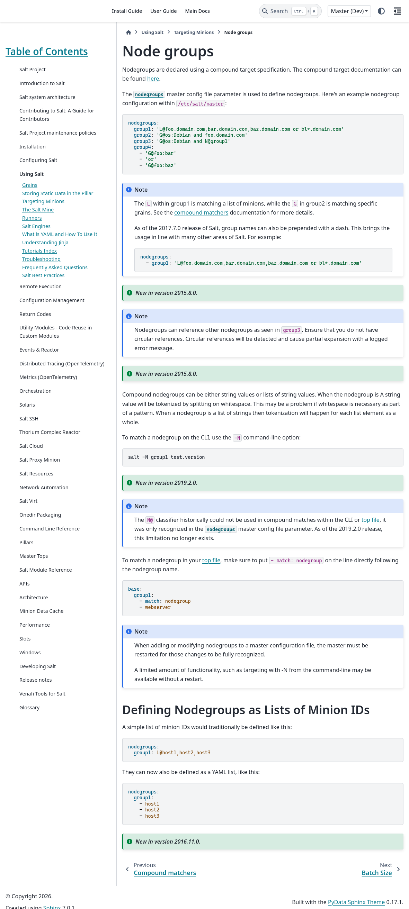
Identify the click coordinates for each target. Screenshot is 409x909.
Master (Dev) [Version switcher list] (347, 11)
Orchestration (35, 415)
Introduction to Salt (42, 83)
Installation (32, 154)
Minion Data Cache (41, 636)
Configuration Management (52, 316)
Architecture (33, 622)
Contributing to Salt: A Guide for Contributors (52, 114)
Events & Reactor (39, 366)
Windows (30, 677)
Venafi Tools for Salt (42, 718)
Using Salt (31, 182)
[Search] (290, 11)
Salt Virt (28, 525)
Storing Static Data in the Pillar (57, 201)
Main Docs (197, 11)
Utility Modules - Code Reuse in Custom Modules (52, 348)
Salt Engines (36, 234)
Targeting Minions (43, 209)
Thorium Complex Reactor (49, 457)
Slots (24, 663)
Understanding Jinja (45, 259)
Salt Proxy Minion (39, 484)
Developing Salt (37, 691)
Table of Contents (47, 51)
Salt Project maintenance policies (48, 136)
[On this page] (397, 11)
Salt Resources (36, 498)
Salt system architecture (47, 97)
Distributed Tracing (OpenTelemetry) (41, 383)
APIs (24, 608)
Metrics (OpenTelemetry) (48, 402)
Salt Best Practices (43, 292)
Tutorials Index (39, 267)
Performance (34, 649)
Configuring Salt (38, 168)
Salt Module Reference (45, 594)
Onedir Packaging (40, 539)
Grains (29, 193)
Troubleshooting (41, 275)
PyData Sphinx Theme (356, 893)
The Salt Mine (38, 218)
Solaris (27, 429)
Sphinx (52, 899)
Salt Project (32, 69)
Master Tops (33, 581)
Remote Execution (40, 303)
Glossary (29, 732)
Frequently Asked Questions (55, 283)
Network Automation (44, 512)
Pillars (26, 567)
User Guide (163, 11)
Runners (32, 226)
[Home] (114, 32)
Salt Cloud (31, 470)
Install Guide (127, 11)
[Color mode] (381, 11)
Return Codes (35, 330)
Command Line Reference (49, 553)
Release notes (35, 704)
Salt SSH (28, 443)
